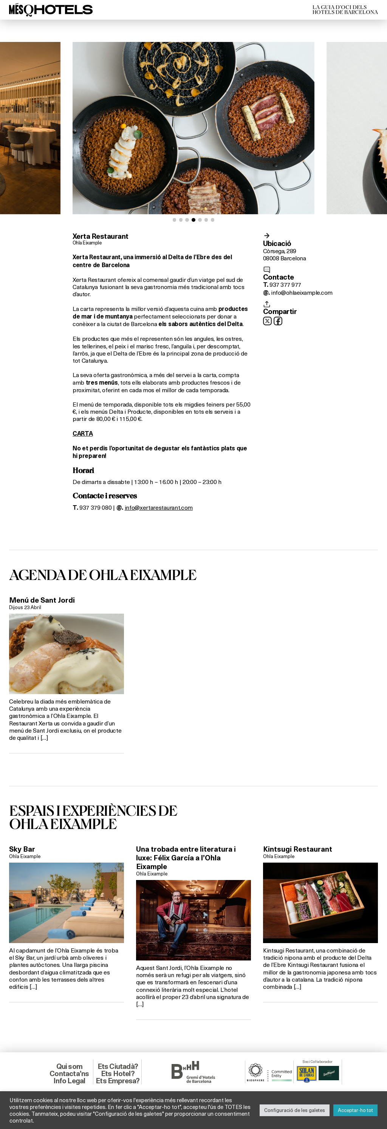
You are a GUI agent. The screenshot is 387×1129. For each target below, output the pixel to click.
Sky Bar (22, 849)
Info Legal (69, 1080)
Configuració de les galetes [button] (294, 1110)
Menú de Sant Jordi (42, 600)
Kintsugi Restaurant (297, 849)
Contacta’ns (69, 1073)
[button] (174, 220)
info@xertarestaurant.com (159, 507)
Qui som (69, 1066)
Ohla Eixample (87, 242)
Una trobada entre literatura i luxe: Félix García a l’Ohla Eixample (186, 857)
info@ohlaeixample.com (301, 292)
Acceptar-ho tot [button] (355, 1110)
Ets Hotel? (118, 1073)
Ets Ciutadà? (118, 1066)
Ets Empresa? (117, 1080)
